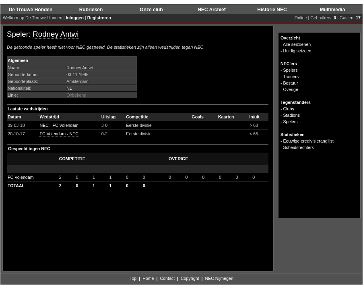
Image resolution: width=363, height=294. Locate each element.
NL (69, 88)
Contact (167, 278)
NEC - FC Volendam (58, 125)
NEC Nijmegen (219, 278)
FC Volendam (21, 177)
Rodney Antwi (55, 34)
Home (148, 278)
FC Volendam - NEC (58, 133)
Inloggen (75, 17)
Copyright (190, 278)
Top (133, 278)
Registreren (99, 17)
